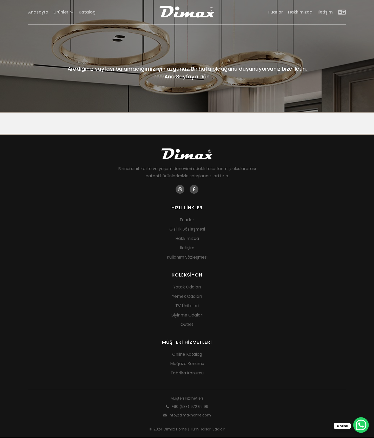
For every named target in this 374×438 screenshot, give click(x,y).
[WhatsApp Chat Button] (361, 425)
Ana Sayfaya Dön (187, 76)
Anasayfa (38, 12)
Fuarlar (275, 12)
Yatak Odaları (187, 287)
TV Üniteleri (187, 306)
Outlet (187, 325)
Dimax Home (175, 429)
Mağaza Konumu (187, 364)
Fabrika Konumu (187, 373)
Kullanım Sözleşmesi (187, 257)
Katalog (87, 12)
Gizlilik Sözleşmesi (187, 229)
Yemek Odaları (187, 297)
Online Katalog (187, 355)
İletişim (325, 12)
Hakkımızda (300, 12)
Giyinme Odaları (187, 315)
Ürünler (64, 12)
